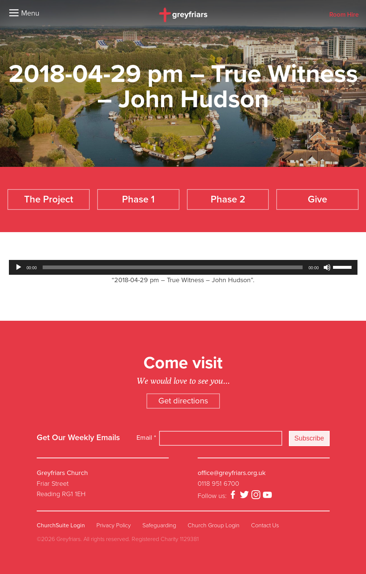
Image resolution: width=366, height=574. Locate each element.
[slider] (173, 267)
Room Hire (344, 15)
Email (146, 437)
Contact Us (265, 525)
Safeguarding (159, 525)
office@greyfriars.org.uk (232, 473)
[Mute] (327, 267)
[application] (183, 267)
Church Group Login (214, 525)
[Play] (18, 267)
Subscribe (309, 438)
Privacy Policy (113, 525)
